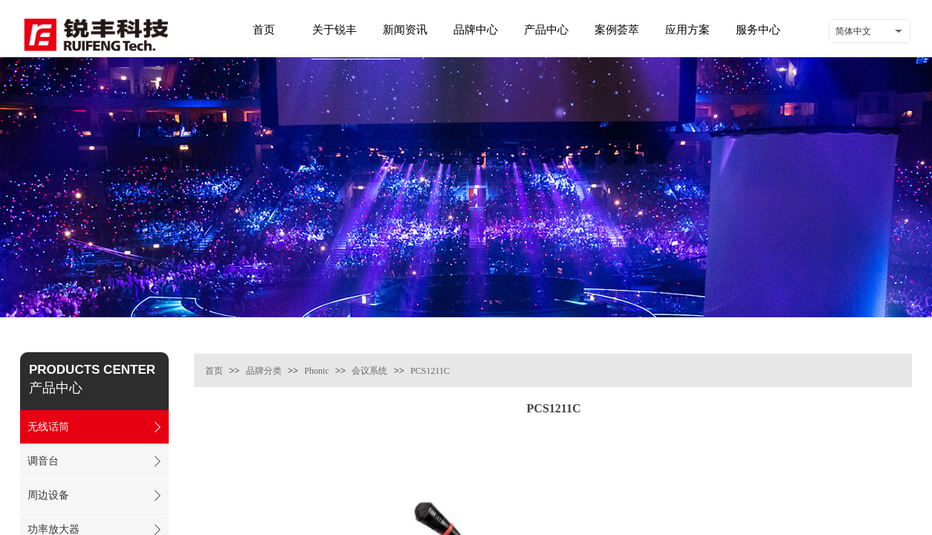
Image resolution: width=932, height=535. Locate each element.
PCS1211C (430, 371)
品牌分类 (264, 371)
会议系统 (369, 371)
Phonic (316, 371)
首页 (214, 371)
